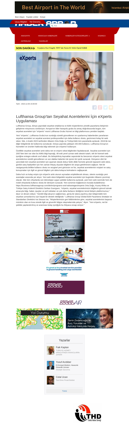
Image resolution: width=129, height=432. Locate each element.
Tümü (64, 391)
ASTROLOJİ (26, 41)
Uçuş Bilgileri (21, 22)
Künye (42, 17)
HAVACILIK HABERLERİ (47, 36)
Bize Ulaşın (20, 17)
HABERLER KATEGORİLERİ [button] (77, 36)
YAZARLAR (43, 41)
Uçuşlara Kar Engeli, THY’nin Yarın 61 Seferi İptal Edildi (62, 48)
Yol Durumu (34, 22)
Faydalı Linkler (32, 17)
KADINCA (102, 36)
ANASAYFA (25, 36)
